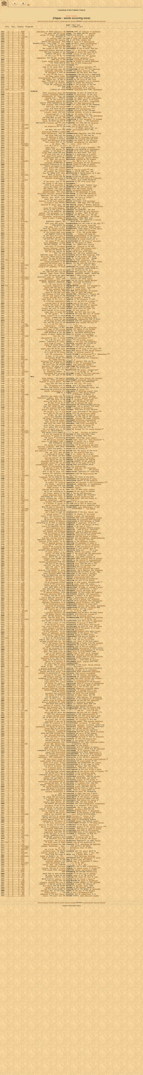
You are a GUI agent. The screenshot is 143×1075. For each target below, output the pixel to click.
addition (52, 158)
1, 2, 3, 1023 (14, 934)
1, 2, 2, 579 (14, 557)
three (63, 798)
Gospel (95, 486)
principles (52, 792)
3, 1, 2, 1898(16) (16, 603)
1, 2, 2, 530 (14, 827)
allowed (99, 137)
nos (52, 967)
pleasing (61, 616)
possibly (61, 776)
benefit (88, 620)
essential (98, 895)
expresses (58, 426)
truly (82, 500)
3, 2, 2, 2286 (14, 881)
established (49, 183)
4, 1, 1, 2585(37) (16, 1009)
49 (78, 1025)
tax (56, 94)
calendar (54, 291)
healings (58, 614)
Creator (96, 276)
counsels (88, 241)
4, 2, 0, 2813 (14, 348)
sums (75, 1000)
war (64, 359)
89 (76, 72)
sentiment (88, 75)
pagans (80, 239)
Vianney (44, 1013)
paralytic (46, 432)
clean (74, 51)
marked (60, 677)
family (56, 86)
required (59, 599)
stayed (87, 329)
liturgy (62, 388)
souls (77, 667)
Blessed (81, 289)
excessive (79, 961)
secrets (87, 946)
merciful (93, 679)
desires (82, 738)
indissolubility (88, 847)
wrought (80, 926)
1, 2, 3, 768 (14, 436)
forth (48, 742)
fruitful (51, 722)
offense (44, 973)
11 (61, 1009)
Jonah (50, 321)
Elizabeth (61, 289)
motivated (84, 372)
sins (52, 758)
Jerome (46, 992)
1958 (76, 384)
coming (79, 388)
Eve (74, 1060)
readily (49, 849)
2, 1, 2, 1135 (14, 829)
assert (53, 1060)
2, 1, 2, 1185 (14, 903)
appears (50, 446)
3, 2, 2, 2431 (14, 858)
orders (51, 195)
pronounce (53, 1029)
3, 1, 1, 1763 (14, 622)
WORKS (94, 272)
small (63, 1000)
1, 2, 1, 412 (14, 171)
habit (94, 628)
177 (63, 435)
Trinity (53, 272)
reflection (81, 179)
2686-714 (57, 21)
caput (74, 967)
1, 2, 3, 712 (14, 1015)
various (88, 644)
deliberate (44, 191)
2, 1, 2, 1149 (14, 701)
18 (51, 788)
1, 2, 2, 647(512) (17, 511)
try (57, 486)
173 (90, 356)
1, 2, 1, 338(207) (17, 187)
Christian (80, 75)
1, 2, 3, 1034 (14, 156)
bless (90, 274)
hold (60, 319)
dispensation (51, 665)
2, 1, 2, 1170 (14, 291)
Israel (55, 369)
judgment (53, 313)
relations (43, 710)
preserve (82, 278)
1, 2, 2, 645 (14, 175)
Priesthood (94, 139)
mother (61, 88)
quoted (51, 1013)
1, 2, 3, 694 (14, 211)
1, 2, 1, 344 (14, 37)
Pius (55, 396)
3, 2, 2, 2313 (14, 195)
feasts (45, 1064)
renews (60, 901)
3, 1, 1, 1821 (14, 661)
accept (58, 278)
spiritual (78, 122)
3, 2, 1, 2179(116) (17, 734)
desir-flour (73, 21)
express (59, 301)
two (52, 354)
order (84, 98)
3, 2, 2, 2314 (14, 768)
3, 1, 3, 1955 (14, 473)
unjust (56, 68)
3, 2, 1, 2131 (14, 566)
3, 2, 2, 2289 (14, 587)
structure (86, 714)
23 (55, 168)
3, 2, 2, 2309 (14, 422)
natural (62, 133)
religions (54, 748)
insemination (92, 448)
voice (82, 90)
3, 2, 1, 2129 (14, 821)
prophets (91, 354)
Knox (53, 384)
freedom (77, 610)
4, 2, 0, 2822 (14, 62)
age (93, 86)
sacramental (50, 685)
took (93, 211)
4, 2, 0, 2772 (14, 301)
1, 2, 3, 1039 (14, 164)
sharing (81, 475)
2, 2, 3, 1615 (14, 420)
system (92, 313)
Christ (80, 57)
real (56, 620)
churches (44, 160)
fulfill (90, 911)
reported (49, 651)
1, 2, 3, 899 (14, 146)
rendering (61, 831)
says (53, 1011)
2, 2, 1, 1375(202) (17, 1025)
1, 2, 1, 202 (14, 636)
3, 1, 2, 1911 (14, 555)
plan (60, 77)
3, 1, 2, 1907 (14, 133)
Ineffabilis (74, 1007)
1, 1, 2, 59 (14, 1044)
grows (62, 86)
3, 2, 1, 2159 (14, 73)
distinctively (81, 837)
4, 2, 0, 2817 (14, 764)
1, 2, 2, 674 (14, 369)
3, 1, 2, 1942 (14, 402)
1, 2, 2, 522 (14, 634)
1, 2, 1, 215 (14, 774)
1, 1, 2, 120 (14, 321)
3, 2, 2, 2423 (14, 313)
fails (79, 811)
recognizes (54, 108)
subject (78, 644)
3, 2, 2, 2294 (14, 792)
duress (81, 718)
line (73, 146)
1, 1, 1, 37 (14, 352)
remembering (83, 376)
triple (62, 809)
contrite (47, 541)
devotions (100, 874)
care (91, 98)
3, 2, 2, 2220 (14, 266)
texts (60, 106)
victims (60, 922)
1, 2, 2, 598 (14, 707)
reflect (99, 612)
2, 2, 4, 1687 (14, 114)
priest (91, 913)
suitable (86, 673)
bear (49, 420)
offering (77, 127)
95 (58, 61)
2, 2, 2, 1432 (14, 367)
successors (85, 305)
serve (98, 1019)
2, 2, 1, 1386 (14, 924)
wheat (54, 270)
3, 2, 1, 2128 (14, 762)
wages (62, 68)
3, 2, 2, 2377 (14, 496)
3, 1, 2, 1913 (14, 891)
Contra (87, 148)
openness (82, 570)
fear (57, 669)
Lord (89, 57)
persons (83, 597)
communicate (86, 1062)
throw (51, 156)
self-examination (56, 928)
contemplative (41, 549)
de (64, 311)
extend (59, 903)
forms (87, 175)
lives (90, 295)
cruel (60, 815)
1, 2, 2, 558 (14, 434)
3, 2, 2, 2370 (14, 794)
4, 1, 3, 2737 (14, 1011)
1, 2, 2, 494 (14, 1060)
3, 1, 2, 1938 (14, 539)
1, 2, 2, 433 (14, 488)
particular (42, 226)
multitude (49, 856)
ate (80, 553)
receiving (83, 712)
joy (60, 547)
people (81, 92)
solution (86, 79)
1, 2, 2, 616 (14, 490)
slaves (62, 402)
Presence (85, 780)
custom (46, 691)
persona (62, 969)
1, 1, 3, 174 (14, 207)
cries (57, 380)
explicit (59, 683)
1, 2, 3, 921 (14, 442)
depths (92, 926)
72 (61, 130)
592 (92, 417)
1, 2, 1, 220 (14, 467)
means (92, 205)
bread (60, 270)
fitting (75, 463)
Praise (91, 37)
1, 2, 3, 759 (14, 84)
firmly (86, 740)
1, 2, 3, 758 (14, 944)
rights (85, 825)
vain (96, 319)
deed (45, 772)
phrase (77, 576)
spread (51, 825)
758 (52, 944)
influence (48, 189)
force (79, 628)
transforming (42, 388)
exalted (90, 541)
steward (77, 481)
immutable (82, 154)
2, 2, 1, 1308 (14, 120)
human (51, 86)
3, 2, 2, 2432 (14, 950)
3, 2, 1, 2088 (14, 963)
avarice (45, 230)
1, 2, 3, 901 (14, 374)
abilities (60, 872)
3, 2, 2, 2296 (14, 716)
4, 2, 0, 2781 (14, 780)
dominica (81, 430)
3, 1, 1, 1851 (14, 786)
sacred (91, 413)
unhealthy (44, 703)
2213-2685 (51, 21)
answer (89, 220)
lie (45, 455)
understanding (78, 150)
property (53, 481)
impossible (48, 79)
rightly (50, 469)
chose (60, 996)
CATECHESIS (85, 1003)
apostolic (82, 110)
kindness (94, 774)
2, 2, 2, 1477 (14, 57)
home (61, 521)
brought (53, 160)
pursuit (85, 469)
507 (52, 559)
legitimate (95, 796)
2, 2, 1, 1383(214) (17, 325)
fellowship (61, 877)
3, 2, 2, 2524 (14, 932)
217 (75, 826)
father (80, 112)
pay (61, 856)
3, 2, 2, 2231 (14, 98)
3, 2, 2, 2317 (14, 359)
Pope (83, 291)
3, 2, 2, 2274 (14, 776)
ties (61, 1048)
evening (95, 492)
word (50, 205)
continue (94, 359)
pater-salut (90, 21)
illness (47, 129)
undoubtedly (90, 612)
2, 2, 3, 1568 (14, 691)
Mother (90, 952)
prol (79, 166)
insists (88, 446)
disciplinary (92, 1029)
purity (42, 127)
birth (52, 211)
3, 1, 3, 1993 (14, 605)
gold (94, 177)
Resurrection (88, 560)
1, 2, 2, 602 (14, 110)
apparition (48, 988)
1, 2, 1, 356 (14, 726)
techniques (60, 448)
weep (60, 233)
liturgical (52, 106)
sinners (46, 359)
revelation (57, 96)
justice (93, 498)
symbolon (56, 340)
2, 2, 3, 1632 (14, 673)
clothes (93, 432)
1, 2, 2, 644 (14, 560)
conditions (76, 539)
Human (49, 576)
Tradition (97, 207)
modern (62, 778)
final (63, 671)
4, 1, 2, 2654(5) (16, 315)
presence (41, 839)
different (93, 193)
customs (85, 41)
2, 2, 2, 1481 (14, 108)
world (87, 84)
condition (94, 422)
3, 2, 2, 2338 (14, 657)
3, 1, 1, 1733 (14, 135)
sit (54, 1031)
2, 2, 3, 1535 (14, 116)
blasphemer (96, 112)
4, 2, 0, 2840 (14, 679)
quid (79, 209)
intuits (90, 400)
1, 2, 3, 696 (14, 1038)
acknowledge (99, 811)
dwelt (51, 266)
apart (57, 948)
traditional (92, 386)
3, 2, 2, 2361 (14, 1050)
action (82, 313)
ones (48, 411)
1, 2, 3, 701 (14, 323)
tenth (46, 284)
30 (83, 39)
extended (96, 1048)
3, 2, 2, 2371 (14, 513)
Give (90, 519)
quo (64, 967)
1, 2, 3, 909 (14, 699)
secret (52, 498)
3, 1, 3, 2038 (14, 543)
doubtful (84, 661)
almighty (46, 224)
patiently (88, 374)
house (47, 344)
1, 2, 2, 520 (14, 545)
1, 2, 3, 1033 (14, 394)
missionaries (77, 971)
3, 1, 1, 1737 (14, 81)
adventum (43, 591)
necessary (46, 714)
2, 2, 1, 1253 (14, 249)
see (46, 687)
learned (92, 543)
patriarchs (48, 998)
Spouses (43, 796)
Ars (92, 1013)
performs (50, 614)
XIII (94, 291)
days (56, 484)
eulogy (83, 197)
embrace (51, 764)
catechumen (55, 249)
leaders (89, 862)
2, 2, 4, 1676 (14, 547)
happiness (99, 856)
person (50, 526)
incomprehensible (98, 636)
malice (55, 317)
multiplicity (85, 125)
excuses (81, 693)
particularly (87, 1033)
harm (78, 986)
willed (85, 634)
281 (100, 485)
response (95, 92)
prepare (94, 634)
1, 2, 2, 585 (14, 864)
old (50, 295)
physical (76, 587)
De (64, 187)
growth (80, 162)
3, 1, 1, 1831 (14, 849)
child (80, 329)
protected (52, 329)
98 (93, 843)
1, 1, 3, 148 (14, 289)
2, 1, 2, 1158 (14, 874)
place (59, 404)
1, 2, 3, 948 (14, 1062)
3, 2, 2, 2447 (14, 494)
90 (102, 506)
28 (96, 148)
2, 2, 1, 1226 (14, 239)
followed (55, 57)
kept (47, 498)
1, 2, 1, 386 (14, 593)
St (53, 39)
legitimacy (41, 33)
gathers (73, 434)
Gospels (55, 477)
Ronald (48, 384)
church (79, 521)
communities (94, 893)
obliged (49, 278)
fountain (42, 450)
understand (97, 736)
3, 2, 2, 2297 (14, 523)
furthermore (53, 716)
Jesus (76, 45)
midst (84, 547)
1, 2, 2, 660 (14, 918)
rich (83, 297)
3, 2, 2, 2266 (14, 825)
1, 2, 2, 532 (14, 720)
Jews (59, 239)
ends (94, 669)
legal (63, 484)
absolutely (84, 64)
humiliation (86, 118)
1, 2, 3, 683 (14, 1040)
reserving (44, 309)
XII (59, 396)
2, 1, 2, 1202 (14, 868)
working (50, 760)
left (56, 237)
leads (60, 589)
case (91, 815)
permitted (53, 833)
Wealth (56, 583)
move (92, 841)
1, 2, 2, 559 (14, 519)
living (52, 450)
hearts (82, 365)
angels (82, 307)
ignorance (60, 718)
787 (44, 566)
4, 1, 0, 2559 (14, 541)
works (93, 699)
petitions (45, 301)
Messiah (78, 507)
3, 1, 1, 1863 (14, 255)
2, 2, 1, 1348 (14, 954)
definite (54, 77)
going (83, 1046)
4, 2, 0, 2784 (14, 815)
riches (44, 177)
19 (51, 562)
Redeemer (91, 171)
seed (76, 241)
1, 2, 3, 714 (14, 415)
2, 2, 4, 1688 (14, 197)
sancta (75, 334)
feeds (80, 1042)
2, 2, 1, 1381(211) (17, 203)
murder (97, 936)
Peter (60, 110)
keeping (83, 819)
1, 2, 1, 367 (14, 280)
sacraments (47, 253)
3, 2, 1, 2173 (14, 728)
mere (90, 705)
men (96, 53)
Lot (58, 329)
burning (93, 839)
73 (75, 438)
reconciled (86, 526)
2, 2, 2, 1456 (14, 299)
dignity (49, 726)
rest (57, 507)
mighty (43, 411)
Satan (55, 772)
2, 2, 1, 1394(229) (17, 148)
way (86, 86)
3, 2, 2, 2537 (14, 695)
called (51, 282)
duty (63, 500)
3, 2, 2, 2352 (14, 191)
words (57, 579)
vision (77, 934)
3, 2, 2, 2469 (14, 498)
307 (85, 452)
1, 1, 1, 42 (14, 618)
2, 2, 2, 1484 (14, 693)
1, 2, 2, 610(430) (17, 562)
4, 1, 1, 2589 (14, 346)
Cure (85, 1013)
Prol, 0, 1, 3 (14, 305)
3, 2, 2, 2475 (14, 317)
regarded (45, 579)
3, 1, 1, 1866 (14, 230)
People (88, 49)
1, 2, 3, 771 (14, 344)
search (45, 303)
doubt (75, 363)
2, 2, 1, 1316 (14, 740)
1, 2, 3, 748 (14, 413)
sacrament (87, 137)
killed (59, 526)
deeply (88, 201)
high (86, 913)
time (48, 84)
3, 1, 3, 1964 (14, 730)
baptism (88, 528)
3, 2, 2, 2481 (14, 973)
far (59, 475)
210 (50, 454)
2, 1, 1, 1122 (14, 685)
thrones (62, 1031)
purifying (100, 868)
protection (49, 43)
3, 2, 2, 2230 (14, 1033)
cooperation (77, 100)
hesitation (95, 963)
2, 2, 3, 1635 (14, 665)
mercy (59, 59)
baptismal (61, 49)
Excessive (87, 539)
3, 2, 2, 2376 (14, 448)
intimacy (82, 624)
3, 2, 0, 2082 (14, 154)
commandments (60, 354)
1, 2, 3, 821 (14, 486)
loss (89, 671)
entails (62, 498)
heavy (60, 367)
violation (78, 66)
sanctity (79, 426)
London (62, 384)
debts (95, 1023)
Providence (88, 481)
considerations (86, 770)
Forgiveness (56, 461)
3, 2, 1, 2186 (14, 162)
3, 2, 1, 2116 (14, 517)
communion (84, 253)
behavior (52, 657)
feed (57, 553)
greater (84, 689)
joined (96, 253)
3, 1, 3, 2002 (14, 90)
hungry (49, 494)
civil (80, 599)
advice (77, 1033)
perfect (94, 469)
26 (92, 39)
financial (54, 817)
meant (63, 340)
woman (57, 432)
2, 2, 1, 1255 (14, 245)
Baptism (96, 239)
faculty (75, 722)
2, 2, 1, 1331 (14, 334)
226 (87, 459)
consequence (55, 714)
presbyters (60, 691)
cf (72, 39)
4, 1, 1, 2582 (14, 92)
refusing (85, 33)
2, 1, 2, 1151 (14, 614)
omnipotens (48, 327)
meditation (55, 162)
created (94, 342)
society (79, 778)
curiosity (53, 703)
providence (55, 307)
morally (62, 716)
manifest (85, 827)
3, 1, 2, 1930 (14, 33)
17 (102, 689)
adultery (75, 64)
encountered (54, 778)
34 (92, 187)
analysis (58, 977)
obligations (52, 154)
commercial (82, 572)
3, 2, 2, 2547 (14, 297)
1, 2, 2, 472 (14, 835)
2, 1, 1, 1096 (14, 106)
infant (50, 632)
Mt (76, 39)
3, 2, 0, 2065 (14, 354)
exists (57, 932)
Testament (61, 64)
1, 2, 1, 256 (14, 272)
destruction (50, 422)
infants (95, 528)
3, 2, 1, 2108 (14, 653)
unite (56, 376)
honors (46, 218)
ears (92, 380)
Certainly (58, 726)
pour (58, 786)
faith (89, 110)
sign (98, 201)
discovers (54, 839)
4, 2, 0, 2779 (14, 802)
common (62, 152)
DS (79, 144)
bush (98, 839)
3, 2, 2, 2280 (14, 278)
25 (80, 724)
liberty (88, 415)
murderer (89, 394)
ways (62, 201)
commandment (41, 64)
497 (85, 1027)
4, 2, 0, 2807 (14, 640)
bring (81, 523)
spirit (87, 807)
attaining (84, 352)
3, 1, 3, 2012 (14, 70)
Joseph (60, 311)
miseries (81, 534)
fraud (44, 68)
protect (55, 738)
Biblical (96, 77)
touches (82, 432)
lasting (62, 122)
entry (80, 988)
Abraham (94, 329)
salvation (97, 282)
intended (94, 336)
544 (92, 502)
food (62, 555)
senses (81, 655)
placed (77, 752)
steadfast (88, 390)
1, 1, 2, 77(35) (16, 382)
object (83, 340)
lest (56, 469)
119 (76, 1002)
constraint (54, 663)
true (55, 235)
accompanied (81, 809)
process (60, 744)
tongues (92, 1038)
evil (88, 622)
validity (96, 665)
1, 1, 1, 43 (14, 689)
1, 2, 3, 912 (14, 376)
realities (57, 612)
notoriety (87, 583)
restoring (92, 720)
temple (89, 344)
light (52, 262)
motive (43, 982)
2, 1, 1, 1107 (14, 388)
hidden (80, 131)
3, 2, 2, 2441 (14, 570)
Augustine (58, 187)
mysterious (85, 918)
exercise (48, 133)
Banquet (92, 1058)
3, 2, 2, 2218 (14, 112)
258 (105, 981)
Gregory (88, 291)
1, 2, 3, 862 (14, 916)
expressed (54, 689)
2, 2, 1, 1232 (14, 158)
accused (91, 728)
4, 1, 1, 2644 (14, 851)
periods (78, 794)
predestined (86, 70)
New (55, 64)
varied (62, 457)
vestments (42, 530)
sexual (91, 66)
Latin (46, 809)
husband (47, 930)
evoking (59, 226)
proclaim (80, 415)
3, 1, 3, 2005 (14, 616)
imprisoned (45, 398)
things (59, 334)
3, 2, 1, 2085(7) (16, 1027)
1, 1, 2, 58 (14, 426)
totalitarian (96, 572)
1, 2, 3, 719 (14, 647)
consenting (55, 649)
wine (44, 201)
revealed (98, 829)
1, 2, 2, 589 (14, 475)
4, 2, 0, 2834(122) (17, 311)
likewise (43, 1048)
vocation (50, 226)
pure (53, 122)
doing (54, 699)
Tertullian (89, 471)
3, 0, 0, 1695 (14, 901)
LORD (48, 319)
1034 (43, 181)
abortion (91, 100)
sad (56, 142)
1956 (83, 396)
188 (88, 197)
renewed (77, 386)
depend (56, 348)
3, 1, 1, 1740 (14, 823)
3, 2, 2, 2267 (14, 831)
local (89, 440)
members (87, 268)
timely (96, 673)
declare (47, 866)
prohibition (92, 821)
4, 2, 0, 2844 (14, 461)
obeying (56, 849)
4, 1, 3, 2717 (14, 1042)
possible (58, 950)
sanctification (57, 568)
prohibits (95, 710)
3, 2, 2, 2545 (14, 469)
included (79, 821)
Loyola (49, 311)
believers (52, 146)
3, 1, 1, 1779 (14, 899)
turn (60, 352)
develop (42, 249)
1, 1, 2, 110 (14, 199)
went (52, 475)
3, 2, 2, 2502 (14, 226)
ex (64, 325)
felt (61, 622)
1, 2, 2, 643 (14, 142)
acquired (88, 628)
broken (77, 340)
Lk (90, 144)
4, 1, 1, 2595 (14, 885)
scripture (46, 1011)
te (54, 203)
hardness (52, 679)
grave (44, 154)
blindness (49, 823)
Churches (48, 207)
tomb (83, 251)
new (46, 86)
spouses (59, 116)
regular (62, 137)
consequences (79, 164)
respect (51, 570)
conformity (92, 794)
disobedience (83, 1060)
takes (80, 319)
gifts (92, 457)
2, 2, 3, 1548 (14, 969)
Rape (57, 66)
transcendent (98, 570)
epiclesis (45, 1058)
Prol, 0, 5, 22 (14, 1000)
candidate (82, 642)
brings (46, 350)
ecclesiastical (59, 253)
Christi (74, 591)
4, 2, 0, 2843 (14, 551)
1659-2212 (45, 21)
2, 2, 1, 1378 (14, 201)
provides (77, 350)
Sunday (89, 430)
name (48, 73)
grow (90, 1015)
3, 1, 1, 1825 (14, 990)
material (59, 626)
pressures (81, 922)
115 (55, 956)
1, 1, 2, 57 (14, 307)
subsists (53, 41)
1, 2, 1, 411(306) (17, 1007)
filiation (60, 740)
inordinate (101, 718)
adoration (92, 226)
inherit (91, 286)
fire (77, 156)
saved (63, 329)
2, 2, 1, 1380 (14, 463)
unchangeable (83, 636)
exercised (54, 916)
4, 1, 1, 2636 (14, 877)
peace (47, 453)
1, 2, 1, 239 (14, 624)
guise (59, 175)
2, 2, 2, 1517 (14, 521)
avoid (52, 197)
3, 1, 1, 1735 (14, 718)
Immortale (48, 603)
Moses (89, 420)
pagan (94, 372)
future (50, 517)
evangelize (93, 685)
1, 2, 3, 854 (14, 744)
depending (89, 776)
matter (80, 909)
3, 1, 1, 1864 (14, 671)
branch (80, 1015)
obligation (88, 1019)
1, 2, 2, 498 (14, 372)
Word (89, 959)
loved (89, 338)
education (78, 555)
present (84, 301)
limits (88, 653)
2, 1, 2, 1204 (14, 193)
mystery (80, 608)
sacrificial (85, 488)
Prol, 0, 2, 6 (14, 102)
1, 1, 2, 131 (14, 122)
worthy (98, 998)
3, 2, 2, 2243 (14, 79)
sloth (80, 230)
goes (57, 879)
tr (64, 203)
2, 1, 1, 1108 (14, 750)
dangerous (91, 299)
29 (80, 39)
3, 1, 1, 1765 (14, 669)
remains (44, 394)
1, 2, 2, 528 (14, 998)
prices (78, 68)
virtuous (82, 730)
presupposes (40, 862)
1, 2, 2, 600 (14, 630)
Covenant (58, 730)
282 (99, 1031)
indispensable (79, 133)
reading (93, 517)
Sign (97, 479)
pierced (48, 357)
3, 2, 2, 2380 (14, 64)
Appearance (43, 55)
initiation (54, 673)
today (54, 409)
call (62, 346)
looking (51, 142)
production (48, 626)
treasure (59, 784)
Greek (46, 340)
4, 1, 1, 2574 (14, 889)
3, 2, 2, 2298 (14, 59)
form (95, 108)
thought (92, 55)
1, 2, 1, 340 (14, 35)
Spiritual (83, 1017)
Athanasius (57, 724)
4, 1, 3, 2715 (14, 45)
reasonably (58, 79)
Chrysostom (57, 734)
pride (51, 404)
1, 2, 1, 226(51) (16, 39)
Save (81, 519)
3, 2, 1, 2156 (14, 75)
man (88, 367)
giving (49, 1033)
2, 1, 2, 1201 (14, 293)
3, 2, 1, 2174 (14, 430)
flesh (57, 471)
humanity (61, 235)
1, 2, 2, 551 (14, 1031)
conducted (56, 858)
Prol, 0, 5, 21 (14, 336)
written (54, 73)
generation (49, 390)
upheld (62, 788)
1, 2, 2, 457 (14, 841)
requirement (58, 899)
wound (51, 299)
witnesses (52, 913)
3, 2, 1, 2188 (14, 484)
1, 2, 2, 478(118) (17, 396)
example (93, 185)
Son (79, 959)
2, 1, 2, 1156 (14, 784)
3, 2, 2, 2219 (14, 262)
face (91, 934)
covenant (82, 96)
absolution (81, 108)
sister (60, 595)
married (76, 216)
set (59, 549)
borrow (49, 574)
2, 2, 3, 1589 (14, 139)
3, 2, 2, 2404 (14, 481)
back (52, 864)
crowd (56, 222)
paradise (42, 329)
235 (80, 384)
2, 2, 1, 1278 (14, 642)
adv (73, 187)
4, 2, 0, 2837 (14, 160)
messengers (92, 402)
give (84, 367)
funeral (77, 197)
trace (87, 251)
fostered (81, 874)
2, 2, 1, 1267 (14, 49)
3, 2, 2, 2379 (14, 796)
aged (98, 262)
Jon (45, 1009)
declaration (54, 843)
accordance (87, 428)
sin (62, 47)
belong (46, 555)
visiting (95, 494)
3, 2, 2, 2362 (14, 183)
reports (58, 728)
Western (47, 291)
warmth (61, 262)
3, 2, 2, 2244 (14, 574)
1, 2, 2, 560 (14, 1046)
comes (89, 51)
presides (61, 954)
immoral (46, 448)
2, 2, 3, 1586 (14, 127)
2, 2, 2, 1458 (14, 758)
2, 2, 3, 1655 (14, 994)
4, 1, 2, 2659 (14, 365)
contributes (89, 589)
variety (43, 37)
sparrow (92, 35)
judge (77, 659)
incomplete (82, 342)
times (89, 907)
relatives (59, 710)
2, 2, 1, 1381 (14, 455)
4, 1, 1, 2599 (14, 920)
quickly (47, 661)
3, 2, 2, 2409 (14, 68)
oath (50, 599)
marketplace (49, 819)
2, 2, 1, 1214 (14, 638)
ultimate (99, 762)
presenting (59, 127)
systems (61, 817)
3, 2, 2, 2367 (14, 911)
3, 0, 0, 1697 (14, 185)
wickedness (82, 398)
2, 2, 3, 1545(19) (16, 424)
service (55, 576)
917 (55, 241)
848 (60, 382)
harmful (88, 732)
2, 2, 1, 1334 (14, 276)
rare (63, 854)
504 (77, 578)
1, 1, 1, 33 (14, 980)
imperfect (82, 618)
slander (94, 845)
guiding (44, 792)
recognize (96, 33)
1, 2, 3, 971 (14, 43)
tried (60, 772)
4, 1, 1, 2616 (14, 386)
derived (85, 205)
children (88, 218)
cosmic (99, 307)
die (58, 139)
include (54, 268)
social (78, 714)
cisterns (77, 450)
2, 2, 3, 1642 (14, 1021)
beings (78, 975)
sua (87, 601)
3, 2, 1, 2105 (14, 807)
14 (74, 1009)
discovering (58, 940)
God (56, 53)
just (57, 211)
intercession (80, 551)
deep (79, 118)
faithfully (61, 305)
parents (61, 268)
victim (85, 649)
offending (46, 746)
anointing (59, 752)
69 (82, 843)
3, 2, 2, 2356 (14, 66)
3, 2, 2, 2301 (14, 833)
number (60, 255)
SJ (75, 311)
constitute (94, 703)
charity (61, 185)
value (79, 784)
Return (82, 928)
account (50, 628)
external (96, 705)
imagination (96, 655)
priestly (83, 264)
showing (81, 390)
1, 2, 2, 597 (14, 222)
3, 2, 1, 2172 (14, 350)
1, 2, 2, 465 (14, 235)
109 (89, 122)
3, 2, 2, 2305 (14, 526)
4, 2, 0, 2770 (14, 1058)
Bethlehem (96, 1056)
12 (47, 168)
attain (98, 984)
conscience (42, 899)
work (59, 350)
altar (56, 905)
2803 (89, 1007)
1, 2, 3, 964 (14, 649)
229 (106, 569)
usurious (45, 817)
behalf (96, 887)
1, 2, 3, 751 (14, 205)
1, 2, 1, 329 (14, 411)
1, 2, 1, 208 (14, 839)
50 (55, 282)
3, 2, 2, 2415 (14, 675)
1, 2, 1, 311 (14, 732)
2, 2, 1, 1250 (14, 282)
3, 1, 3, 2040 (14, 88)
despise (48, 112)
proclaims (58, 647)
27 (57, 168)
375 (106, 915)
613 (82, 156)
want (56, 361)
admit (84, 237)
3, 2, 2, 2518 (14, 870)
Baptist (62, 446)
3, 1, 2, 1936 (14, 872)
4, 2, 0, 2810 (14, 228)
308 (99, 170)
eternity (42, 980)
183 (95, 737)
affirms (96, 477)
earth (45, 139)
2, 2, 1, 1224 (14, 532)
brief (50, 1000)
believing (45, 780)
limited (56, 513)
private (98, 897)
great (83, 171)
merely (59, 909)
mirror (93, 179)
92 (77, 271)
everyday (53, 350)
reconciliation (44, 88)
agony (60, 214)
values (82, 459)
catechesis (97, 102)
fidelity (76, 293)
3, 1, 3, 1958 (14, 41)
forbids (62, 284)
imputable (52, 81)
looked (100, 726)
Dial (51, 1027)
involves (48, 940)
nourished (79, 404)
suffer (58, 796)
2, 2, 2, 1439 (14, 118)
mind (44, 162)
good (59, 135)
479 (73, 151)
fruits (52, 37)
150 (79, 333)
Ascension (54, 601)
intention (59, 216)
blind (63, 705)
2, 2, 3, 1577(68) (16, 843)
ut (53, 325)
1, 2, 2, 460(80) (16, 724)
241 (64, 860)
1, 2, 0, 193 (14, 984)
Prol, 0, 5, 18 (14, 756)
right (60, 220)
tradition (94, 158)
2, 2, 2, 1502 (14, 400)
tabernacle (55, 45)
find (83, 303)
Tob (56, 1009)
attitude (88, 616)
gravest (91, 707)
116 (75, 580)
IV (80, 272)
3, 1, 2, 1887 (14, 942)
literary (61, 197)
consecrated (94, 116)
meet (57, 1040)
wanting (49, 553)
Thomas (55, 424)
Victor (79, 536)
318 (59, 597)
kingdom (92, 388)
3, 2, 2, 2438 (14, 459)
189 (100, 410)
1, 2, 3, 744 (14, 243)
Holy (61, 488)
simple (81, 792)
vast (48, 813)
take (90, 490)
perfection (85, 587)
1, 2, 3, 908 (14, 398)
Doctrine (91, 1017)
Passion (82, 1054)
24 (89, 39)
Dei (54, 603)
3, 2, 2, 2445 (14, 177)
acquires (61, 998)
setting (51, 948)
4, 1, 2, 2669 (14, 251)
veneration (84, 566)
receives (98, 446)
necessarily (47, 152)
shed (84, 59)
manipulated (48, 222)
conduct (102, 881)
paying (50, 68)
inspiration (97, 712)
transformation (99, 901)
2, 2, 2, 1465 (14, 659)
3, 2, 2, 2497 (14, 1019)
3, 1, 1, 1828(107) (17, 166)
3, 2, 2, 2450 (14, 286)
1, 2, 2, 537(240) (17, 465)
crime (83, 813)
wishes (46, 175)
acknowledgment (80, 276)
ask (96, 249)
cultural (61, 570)
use (76, 199)
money (77, 589)
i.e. (62, 653)
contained (86, 222)
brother (78, 394)
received (49, 120)
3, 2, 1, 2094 (14, 811)
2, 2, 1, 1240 (14, 809)
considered (90, 798)
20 (47, 532)
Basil (58, 166)
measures (57, 1023)
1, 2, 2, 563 (14, 1056)
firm (95, 216)
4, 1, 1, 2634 (14, 887)
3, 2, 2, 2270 (14, 131)
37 (47, 609)
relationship (85, 802)
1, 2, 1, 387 (14, 714)
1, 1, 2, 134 (14, 536)
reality (98, 257)
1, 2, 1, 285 (14, 237)
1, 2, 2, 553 (14, 1029)
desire (81, 284)
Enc (63, 396)
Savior (46, 952)
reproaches (76, 222)
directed (55, 768)
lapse (58, 557)
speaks (59, 181)
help (83, 984)
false (45, 913)
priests (51, 854)
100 (74, 400)
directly (81, 716)
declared (58, 51)
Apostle (89, 877)
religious (53, 585)
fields (82, 220)
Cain (90, 936)
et (64, 511)
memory (45, 551)
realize (92, 695)
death (46, 114)
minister (96, 809)
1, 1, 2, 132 (14, 404)
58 (75, 323)
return (44, 659)
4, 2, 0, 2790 (14, 257)
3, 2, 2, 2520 (14, 55)
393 (86, 77)
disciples (45, 545)
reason (51, 572)
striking (52, 889)
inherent (78, 129)
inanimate (99, 675)
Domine (46, 924)
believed (94, 142)
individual (54, 897)
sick (82, 309)
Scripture (45, 426)
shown (58, 697)
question (47, 837)
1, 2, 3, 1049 (14, 86)
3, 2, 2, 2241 (14, 644)
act (44, 768)
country (58, 1044)
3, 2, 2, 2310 (14, 500)
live (63, 361)
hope (51, 185)
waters (58, 450)
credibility (54, 982)
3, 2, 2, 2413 (14, 173)
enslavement (94, 173)
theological (48, 440)
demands (94, 870)
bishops (101, 916)
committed (94, 831)
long (80, 295)
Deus (58, 327)
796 (74, 144)
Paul (94, 877)
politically (60, 895)
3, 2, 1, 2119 (14, 363)
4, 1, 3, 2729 (14, 549)
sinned (43, 732)
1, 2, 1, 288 (14, 96)
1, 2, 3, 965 (14, 687)
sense (60, 585)
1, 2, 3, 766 (14, 357)
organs (75, 191)
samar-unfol (96, 21)
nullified (49, 718)
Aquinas (61, 424)
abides (62, 750)
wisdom (49, 53)
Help (28, 4)
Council (60, 144)
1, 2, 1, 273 (14, 224)
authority (58, 33)
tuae (48, 325)
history (48, 593)
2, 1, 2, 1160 (14, 612)
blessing (91, 270)
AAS (79, 843)
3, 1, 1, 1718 (14, 361)
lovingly (46, 649)
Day (53, 430)
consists (59, 642)
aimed (74, 973)
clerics (76, 59)
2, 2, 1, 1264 (14, 47)
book (94, 90)
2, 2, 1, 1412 (14, 270)
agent (86, 81)
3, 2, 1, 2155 (14, 599)
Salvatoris (52, 591)
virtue (42, 699)
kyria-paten (85, 21)
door (80, 1058)
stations (41, 251)
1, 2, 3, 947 (14, 152)
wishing (92, 62)
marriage (75, 98)
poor (93, 309)
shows (54, 479)
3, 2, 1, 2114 (14, 585)
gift (80, 687)
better (79, 79)
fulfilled (51, 536)
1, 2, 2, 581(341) (17, 168)
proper (77, 440)
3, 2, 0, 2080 (14, 681)
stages (54, 677)
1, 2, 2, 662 (14, 502)
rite (43, 642)
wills (81, 870)
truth (53, 62)
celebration (86, 829)
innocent (94, 986)
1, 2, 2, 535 (14, 446)
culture (79, 193)
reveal (52, 164)
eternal (54, 636)
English (45, 205)
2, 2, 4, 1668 (14, 428)
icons (94, 566)
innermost (84, 640)
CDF (46, 843)
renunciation (89, 45)
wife (56, 930)
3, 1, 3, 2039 (14, 770)
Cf (48, 187)
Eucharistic (60, 893)
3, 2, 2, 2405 (14, 309)
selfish (60, 572)
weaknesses (96, 129)
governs (97, 788)
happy (47, 171)
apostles (43, 305)
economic (94, 539)
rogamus (44, 1005)
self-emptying (40, 532)
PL (89, 187)
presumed (59, 938)
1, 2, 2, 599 (14, 77)
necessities (57, 860)
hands (76, 691)
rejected (47, 237)
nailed (85, 864)
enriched (47, 293)
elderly (83, 800)
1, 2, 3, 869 (14, 788)
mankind (49, 701)
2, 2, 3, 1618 (14, 879)
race (92, 361)
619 (82, 144)
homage (79, 856)
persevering (60, 946)
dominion (86, 675)
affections (42, 469)
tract (73, 166)
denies (50, 811)
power (53, 224)
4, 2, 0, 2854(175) (17, 591)
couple (62, 496)
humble (49, 946)
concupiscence (91, 47)
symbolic (98, 701)
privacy (88, 805)
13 (88, 364)
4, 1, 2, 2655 (14, 905)
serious (95, 782)
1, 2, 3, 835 (14, 440)
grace (90, 264)
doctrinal (61, 1029)
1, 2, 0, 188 (14, 340)
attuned (57, 870)
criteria (41, 313)
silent (79, 442)
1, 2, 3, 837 (14, 253)
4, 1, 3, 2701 (14, 214)
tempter (59, 774)
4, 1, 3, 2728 (14, 766)
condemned (42, 805)
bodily (49, 860)
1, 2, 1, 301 (14, 392)
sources (82, 336)
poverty (52, 616)
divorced (41, 675)
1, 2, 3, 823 (14, 338)
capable (60, 868)
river (52, 255)
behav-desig (67, 21)
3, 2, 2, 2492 (14, 805)
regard (44, 622)
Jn (70, 168)
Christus (84, 511)
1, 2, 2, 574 (14, 597)
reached (83, 380)
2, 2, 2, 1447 (14, 137)
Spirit (60, 338)
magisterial (58, 336)
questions (54, 555)
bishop (91, 691)
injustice (61, 823)
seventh (49, 90)
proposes (51, 963)
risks (76, 173)
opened (44, 137)
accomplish (93, 1046)
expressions (83, 851)
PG (85, 166)
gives (46, 243)
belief (62, 963)
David (46, 386)
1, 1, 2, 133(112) (17, 992)
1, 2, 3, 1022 (14, 417)
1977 (89, 843)
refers (83, 938)
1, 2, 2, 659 (14, 988)
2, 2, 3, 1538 (14, 948)
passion (59, 173)
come (80, 369)
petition (42, 640)
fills (45, 255)
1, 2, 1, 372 (14, 342)
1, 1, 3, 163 (14, 179)
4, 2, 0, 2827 (14, 736)
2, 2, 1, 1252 (14, 528)
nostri (62, 591)
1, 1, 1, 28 (14, 303)
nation (75, 504)
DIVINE (88, 272)
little (62, 35)
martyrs (94, 764)
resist (45, 195)
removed (77, 467)
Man (78, 187)
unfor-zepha (102, 21)
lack (82, 595)
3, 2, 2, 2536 (14, 284)
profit (42, 589)
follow (55, 545)
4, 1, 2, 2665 (14, 959)
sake (60, 587)
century (62, 971)
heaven (88, 502)
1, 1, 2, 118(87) (16, 209)
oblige (98, 154)
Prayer (62, 905)
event (96, 114)
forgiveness (85, 1023)
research (89, 833)
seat (50, 488)
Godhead (55, 455)
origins (57, 837)
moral (55, 473)
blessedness (58, 417)
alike (49, 372)
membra (92, 601)
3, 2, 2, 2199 (14, 862)
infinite (61, 636)
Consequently (47, 110)
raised (82, 280)
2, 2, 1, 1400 (14, 893)
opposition (97, 827)
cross (86, 357)
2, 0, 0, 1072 (14, 965)
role (57, 245)
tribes (85, 1031)
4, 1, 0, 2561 (14, 450)
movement (88, 669)
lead (56, 671)
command (62, 195)
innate (45, 585)
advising (80, 860)
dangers (84, 43)
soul (60, 280)
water (92, 642)
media (86, 897)
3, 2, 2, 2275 (14, 189)
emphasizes (55, 624)
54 (71, 724)
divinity (42, 235)
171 (91, 63)
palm (87, 517)
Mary (50, 687)
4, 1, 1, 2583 (14, 492)
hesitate (59, 707)
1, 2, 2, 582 (14, 51)
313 (73, 55)
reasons (52, 547)
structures (98, 778)
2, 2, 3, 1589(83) (16, 1013)
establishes (96, 630)
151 (53, 371)
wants (83, 581)
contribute (89, 500)
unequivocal (60, 847)
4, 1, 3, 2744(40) (16, 259)
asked (80, 249)
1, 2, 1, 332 (14, 329)
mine (79, 1050)
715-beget (62, 21)
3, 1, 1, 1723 (14, 583)
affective (61, 628)
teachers (81, 862)
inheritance (78, 189)
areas (53, 813)
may (49, 268)
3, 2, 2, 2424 (14, 589)
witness (56, 701)
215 (85, 998)
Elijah (45, 647)
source (56, 920)
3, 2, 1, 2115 (14, 703)
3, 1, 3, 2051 (14, 319)
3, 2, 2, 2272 (14, 100)
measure (91, 856)
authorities (46, 515)
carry (50, 500)
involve (51, 744)
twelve (89, 920)
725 (94, 734)
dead (75, 357)
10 (91, 942)
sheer (63, 282)
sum (55, 924)
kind (96, 693)
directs (54, 436)
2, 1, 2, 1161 (14, 530)
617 (84, 232)
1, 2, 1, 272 (14, 53)
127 (93, 124)
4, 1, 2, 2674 (14, 479)
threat (56, 359)
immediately (102, 417)
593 (109, 417)
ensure (83, 950)
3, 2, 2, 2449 (14, 220)
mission (98, 507)
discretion (81, 498)
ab (90, 511)
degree (83, 710)
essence (55, 934)
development (98, 133)
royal (63, 344)
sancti (89, 327)
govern (46, 473)
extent (55, 805)
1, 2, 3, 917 (14, 241)
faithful (61, 43)
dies (75, 430)
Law (79, 354)
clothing (78, 494)
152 (52, 83)
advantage (95, 68)
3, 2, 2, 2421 (14, 778)
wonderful (99, 241)
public (48, 597)
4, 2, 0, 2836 (14, 938)
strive (48, 376)
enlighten (81, 543)
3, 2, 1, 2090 (14, 746)
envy (51, 230)
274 (100, 845)
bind (51, 415)
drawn (52, 378)
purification (86, 417)
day (54, 90)
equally (55, 762)
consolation (85, 647)
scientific (81, 833)
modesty (51, 932)
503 (59, 141)
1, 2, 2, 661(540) (17, 601)
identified (78, 102)
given (55, 75)
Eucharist (94, 568)
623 (84, 438)
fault (53, 171)
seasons (95, 378)
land (86, 626)
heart (51, 127)
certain (95, 555)
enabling (54, 807)
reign (91, 523)
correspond (55, 193)
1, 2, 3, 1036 (14, 233)
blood (89, 59)
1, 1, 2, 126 (14, 150)
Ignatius (42, 311)
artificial (82, 448)
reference (46, 975)
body (73, 344)
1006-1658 (40, 21)
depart (55, 467)
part (60, 309)
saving (91, 507)
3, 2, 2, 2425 (14, 819)
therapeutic (95, 189)
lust (62, 230)
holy (54, 334)
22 (74, 168)
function (80, 183)
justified (51, 566)
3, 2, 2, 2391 (14, 216)
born (76, 49)
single (91, 521)
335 (88, 557)
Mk (51, 168)
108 (93, 419)
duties (52, 862)
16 (86, 39)
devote (58, 203)
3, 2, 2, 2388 (14, 651)
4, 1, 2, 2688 (14, 907)
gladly (47, 1060)
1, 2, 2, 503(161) (17, 144)
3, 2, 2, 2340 (14, 125)
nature (96, 946)
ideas (75, 41)
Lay (45, 146)
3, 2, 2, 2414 (14, 572)
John (50, 734)
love (80, 139)
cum (56, 1027)
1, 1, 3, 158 (14, 742)
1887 (60, 942)
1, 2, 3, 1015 (14, 471)
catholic (51, 868)
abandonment (90, 610)
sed (61, 601)
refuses (88, 811)
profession (60, 1019)
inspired (79, 185)
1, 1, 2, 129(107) (17, 438)
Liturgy (46, 108)
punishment (79, 746)
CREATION (96, 1003)
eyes (80, 453)
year (75, 1023)
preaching (87, 442)
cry (87, 92)
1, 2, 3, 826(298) (17, 384)
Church (45, 49)
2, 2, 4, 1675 (14, 378)
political (95, 858)
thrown (62, 398)
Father (49, 214)
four (49, 477)
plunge (58, 638)
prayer (83, 55)
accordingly (56, 413)
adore (84, 455)
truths (48, 655)
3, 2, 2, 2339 (14, 705)
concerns (51, 1048)
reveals (91, 579)
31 (88, 166)
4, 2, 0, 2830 (14, 581)
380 (82, 1025)
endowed (91, 436)
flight (84, 762)
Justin (45, 1027)
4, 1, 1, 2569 (14, 748)
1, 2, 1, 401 (14, 936)
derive (92, 191)
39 (75, 1037)
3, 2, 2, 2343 (14, 677)
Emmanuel (61, 243)
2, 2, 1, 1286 (14, 507)
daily (89, 595)
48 (55, 516)
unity (46, 125)
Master (47, 461)
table (90, 475)
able (83, 490)
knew (72, 70)
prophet (83, 400)
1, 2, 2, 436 (14, 854)
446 (89, 397)
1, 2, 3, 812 (14, 982)
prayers (62, 687)
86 (95, 74)
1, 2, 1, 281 (14, 1003)
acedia (89, 230)
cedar (50, 35)
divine (47, 307)
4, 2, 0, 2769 (14, 752)
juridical (95, 644)
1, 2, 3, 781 (14, 996)
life (84, 122)
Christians (79, 707)
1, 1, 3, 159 (14, 946)
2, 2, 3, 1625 (14, 663)
